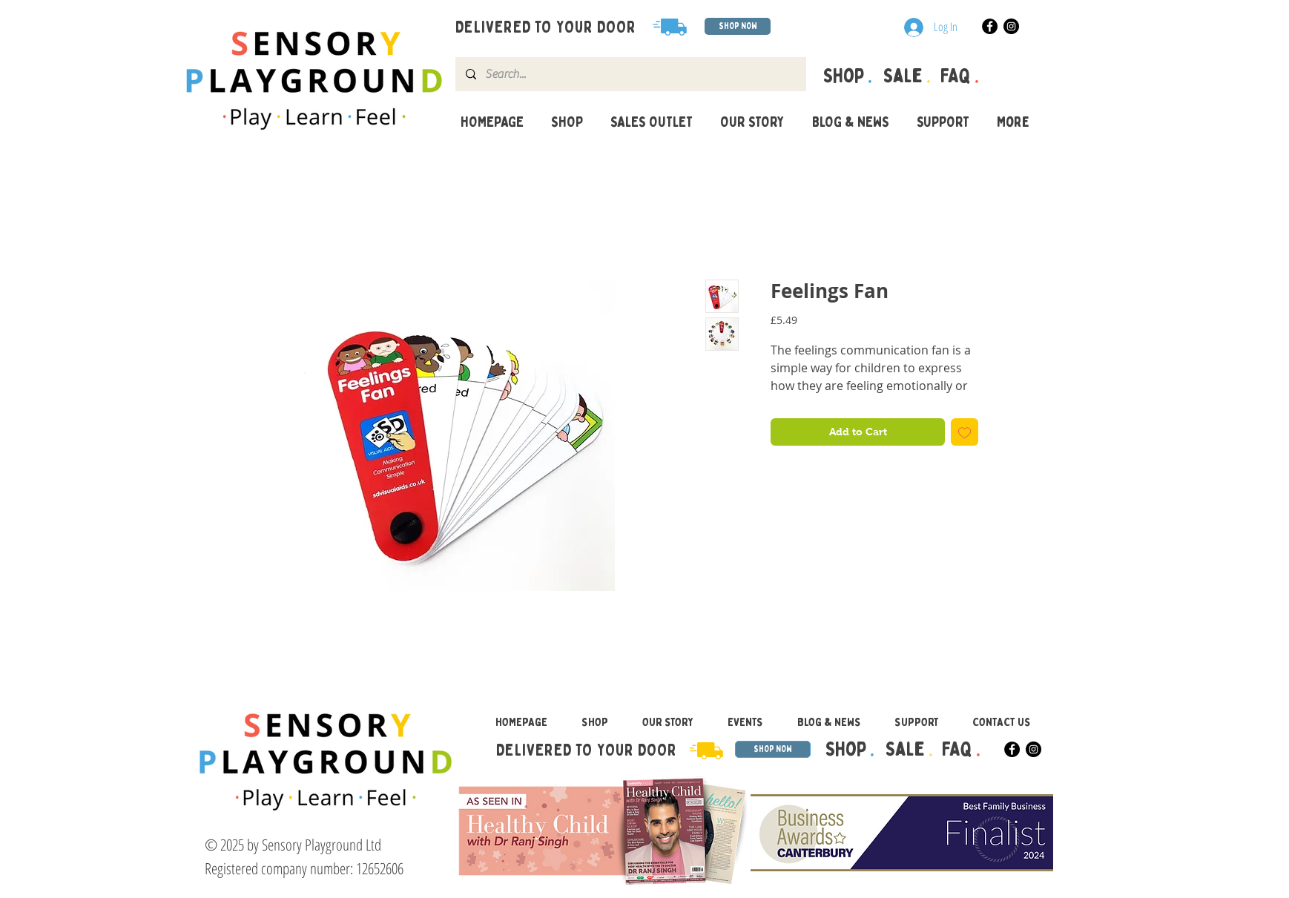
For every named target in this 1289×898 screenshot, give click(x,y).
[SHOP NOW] (738, 26)
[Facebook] (990, 26)
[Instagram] (1011, 26)
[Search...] (630, 74)
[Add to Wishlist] (964, 432)
